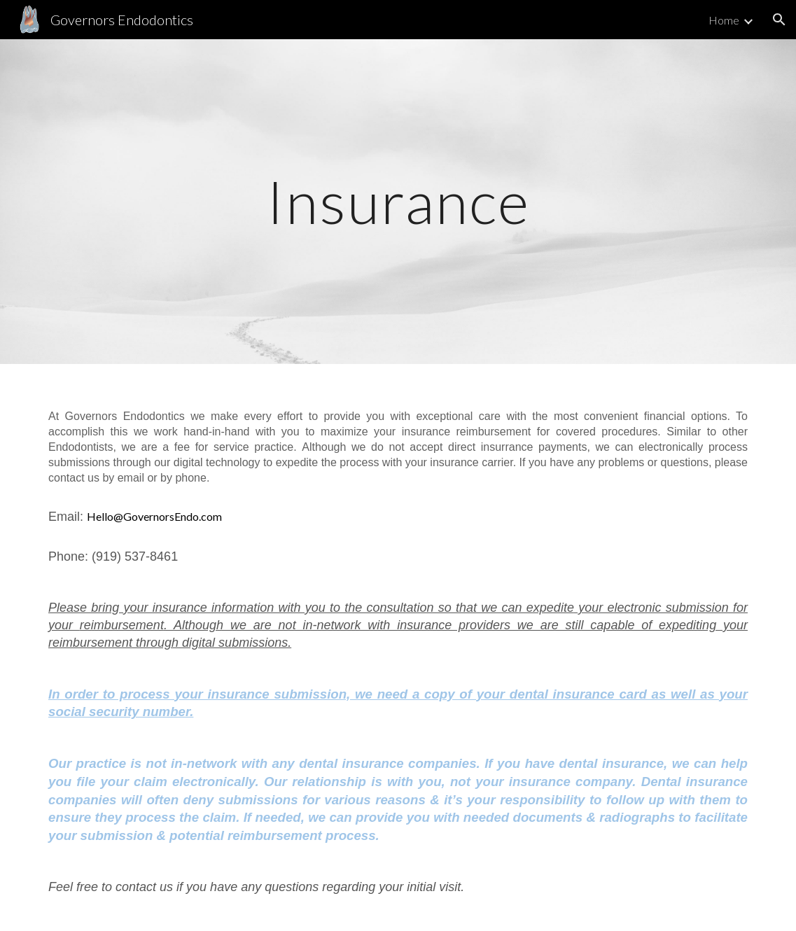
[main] (398, 201)
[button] (779, 19)
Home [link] (723, 20)
